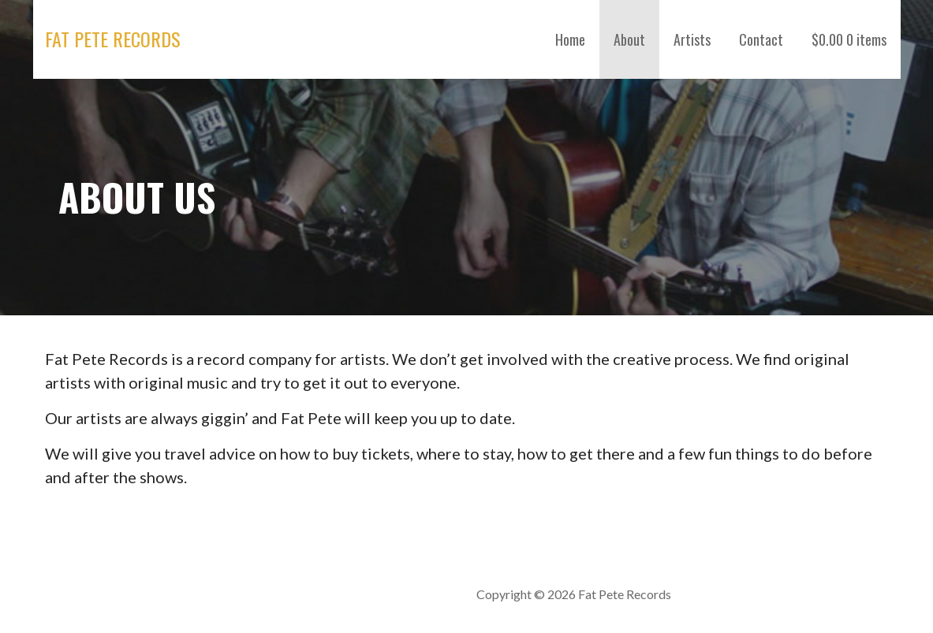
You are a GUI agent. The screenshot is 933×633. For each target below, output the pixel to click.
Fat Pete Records (113, 38)
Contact (761, 39)
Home (570, 39)
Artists (692, 39)
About (629, 39)
